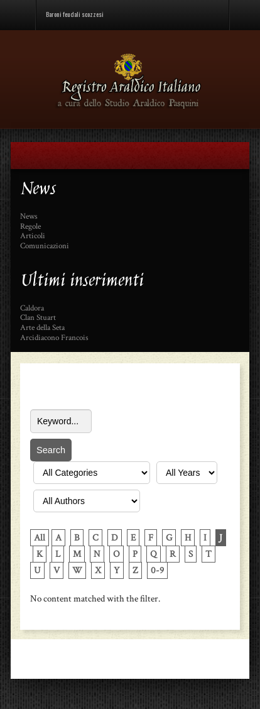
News (29, 217)
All (39, 538)
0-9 (157, 570)
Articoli (32, 236)
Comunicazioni (44, 246)
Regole (30, 227)
